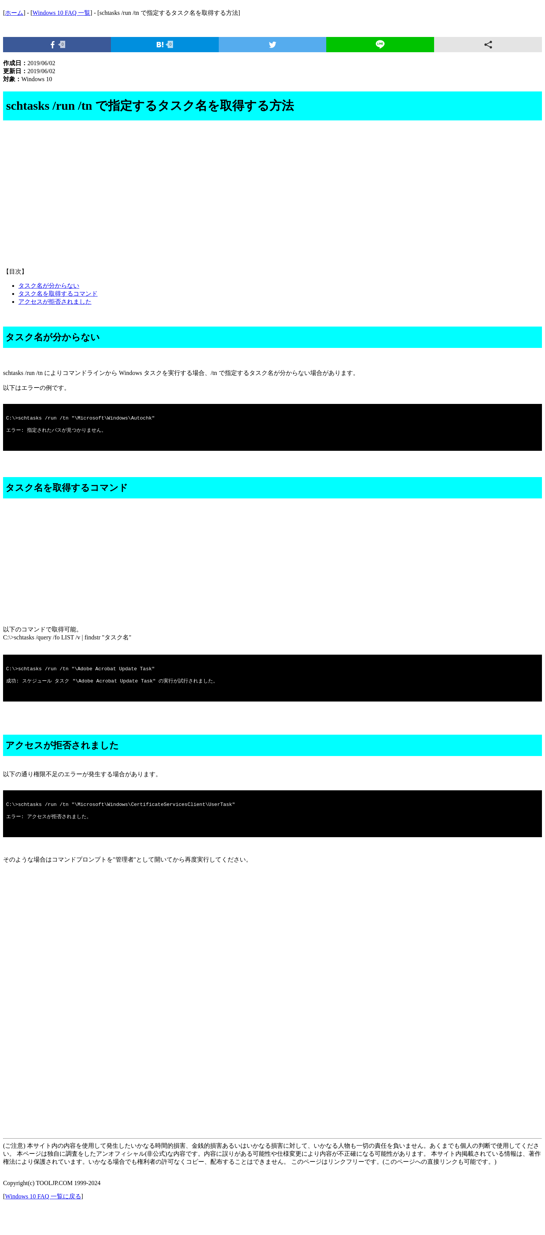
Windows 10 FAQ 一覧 (61, 13)
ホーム (14, 13)
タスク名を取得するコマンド (58, 293)
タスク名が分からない (48, 285)
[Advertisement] (231, 201)
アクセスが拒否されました (54, 301)
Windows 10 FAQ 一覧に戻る (43, 1221)
